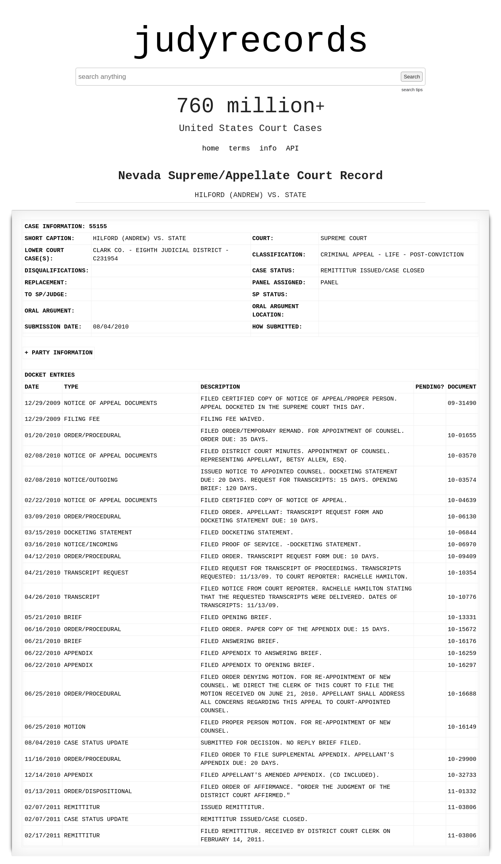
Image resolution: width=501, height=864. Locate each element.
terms (239, 148)
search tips (412, 89)
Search (412, 77)
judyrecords (250, 42)
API (292, 148)
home (210, 148)
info (268, 148)
